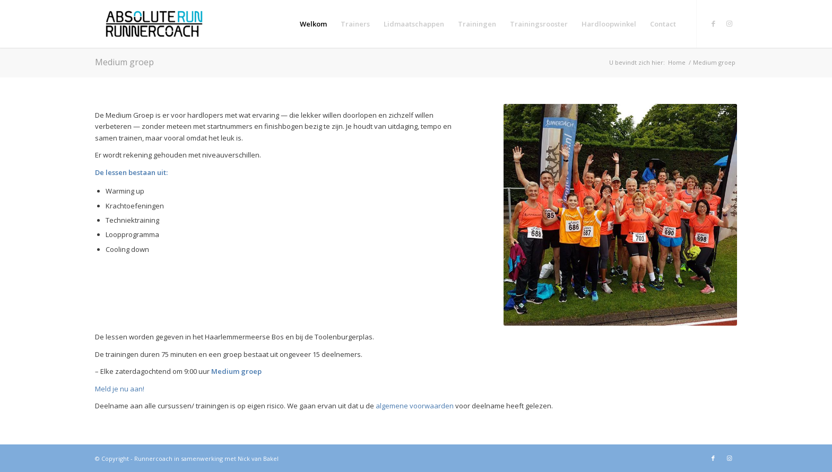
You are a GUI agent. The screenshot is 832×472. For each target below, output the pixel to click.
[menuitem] (313, 24)
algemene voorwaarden (415, 405)
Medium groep (124, 62)
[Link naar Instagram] (729, 23)
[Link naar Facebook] (713, 23)
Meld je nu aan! (119, 389)
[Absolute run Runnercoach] (154, 24)
